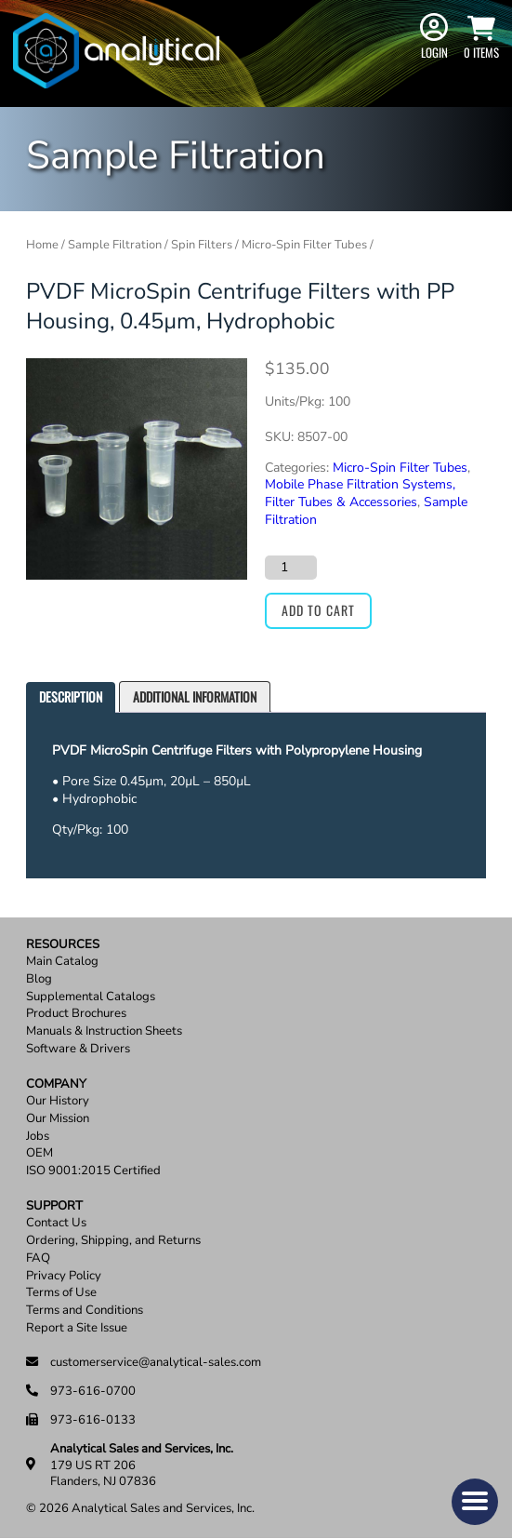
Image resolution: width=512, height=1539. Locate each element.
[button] (475, 1502)
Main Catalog (62, 962)
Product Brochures (76, 1014)
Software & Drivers (78, 1049)
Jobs (37, 1136)
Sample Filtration (115, 244)
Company (56, 1084)
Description (70, 696)
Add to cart (318, 610)
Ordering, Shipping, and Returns (113, 1241)
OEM (39, 1153)
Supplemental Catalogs (90, 997)
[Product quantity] (291, 567)
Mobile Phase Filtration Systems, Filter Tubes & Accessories (360, 493)
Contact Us (56, 1223)
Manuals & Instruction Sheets (104, 1031)
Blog (39, 979)
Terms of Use (61, 1293)
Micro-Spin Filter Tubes (304, 244)
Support (54, 1206)
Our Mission (57, 1119)
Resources (62, 945)
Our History (57, 1101)
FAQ (38, 1258)
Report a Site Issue (76, 1328)
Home (42, 244)
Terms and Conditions (84, 1310)
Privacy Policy (63, 1276)
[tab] (70, 697)
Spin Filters (201, 244)
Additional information (194, 696)
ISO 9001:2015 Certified (93, 1171)
